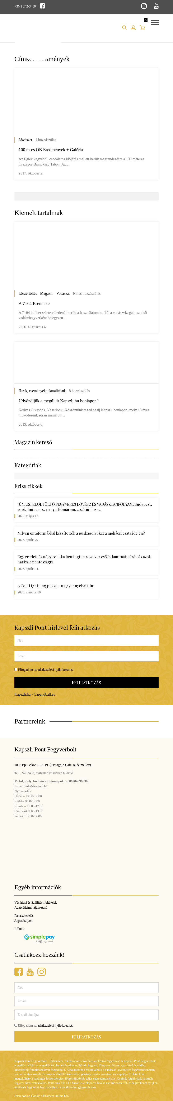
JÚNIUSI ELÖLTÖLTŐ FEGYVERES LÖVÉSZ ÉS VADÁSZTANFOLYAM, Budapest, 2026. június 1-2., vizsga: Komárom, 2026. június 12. (85, 507)
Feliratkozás (86, 682)
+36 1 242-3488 (25, 6)
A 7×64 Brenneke (34, 303)
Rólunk (19, 928)
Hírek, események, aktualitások (42, 391)
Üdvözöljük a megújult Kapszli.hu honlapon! (58, 400)
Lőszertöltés (28, 293)
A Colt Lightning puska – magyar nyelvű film (56, 585)
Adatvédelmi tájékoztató (30, 907)
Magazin (46, 293)
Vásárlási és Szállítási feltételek (35, 902)
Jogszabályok (23, 920)
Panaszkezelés (24, 915)
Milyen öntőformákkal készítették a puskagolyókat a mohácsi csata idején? (81, 533)
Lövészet (25, 140)
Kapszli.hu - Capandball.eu (34, 694)
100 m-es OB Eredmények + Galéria (51, 149)
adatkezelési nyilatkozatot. (55, 669)
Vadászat (63, 293)
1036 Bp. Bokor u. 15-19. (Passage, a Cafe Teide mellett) (52, 765)
